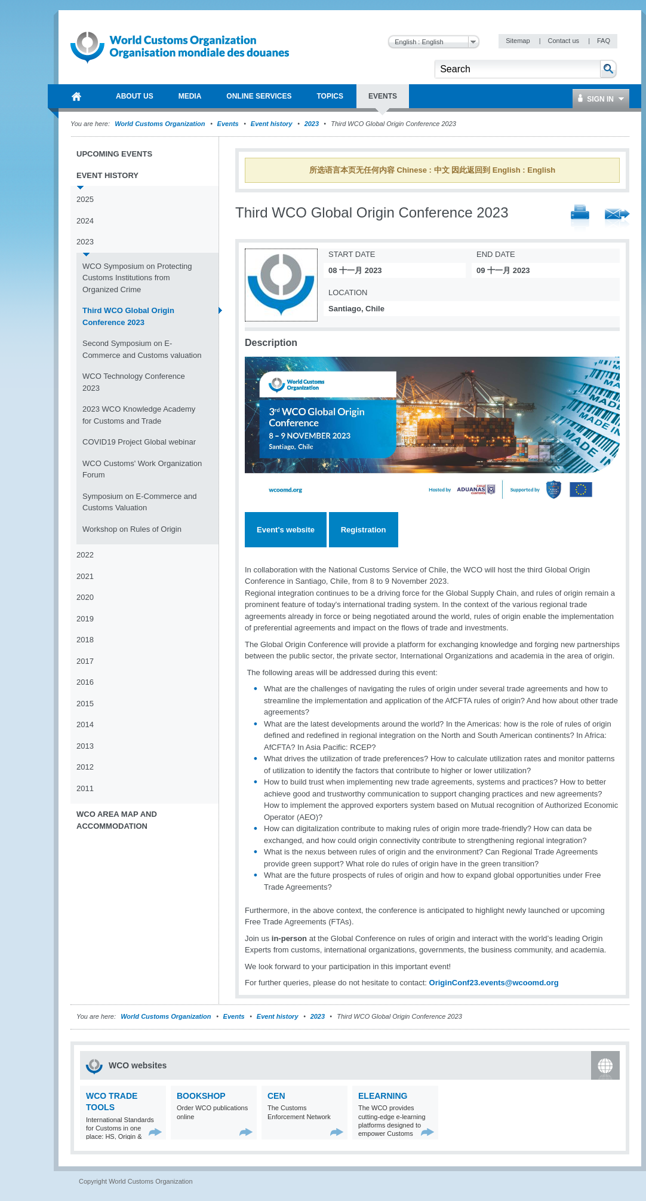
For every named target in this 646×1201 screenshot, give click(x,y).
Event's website (286, 529)
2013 (85, 746)
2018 (85, 639)
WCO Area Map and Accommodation (116, 820)
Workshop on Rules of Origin (132, 529)
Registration (363, 529)
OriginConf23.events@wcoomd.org (494, 982)
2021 (85, 576)
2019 (85, 618)
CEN (276, 1096)
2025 (85, 199)
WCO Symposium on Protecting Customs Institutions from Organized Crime (137, 278)
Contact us (564, 40)
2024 (85, 220)
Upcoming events (114, 153)
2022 (85, 554)
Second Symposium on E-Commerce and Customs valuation (141, 349)
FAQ (603, 40)
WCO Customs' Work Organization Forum (142, 469)
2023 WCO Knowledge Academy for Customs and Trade (138, 415)
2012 (85, 766)
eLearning (382, 1096)
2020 (85, 597)
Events (228, 123)
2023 (311, 123)
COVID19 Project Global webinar (139, 441)
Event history (272, 123)
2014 (85, 724)
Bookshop (201, 1096)
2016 (85, 682)
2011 (85, 788)
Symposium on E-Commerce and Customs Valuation (139, 502)
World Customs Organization (161, 123)
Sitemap (518, 40)
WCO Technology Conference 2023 (133, 382)
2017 (85, 661)
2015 (85, 703)
